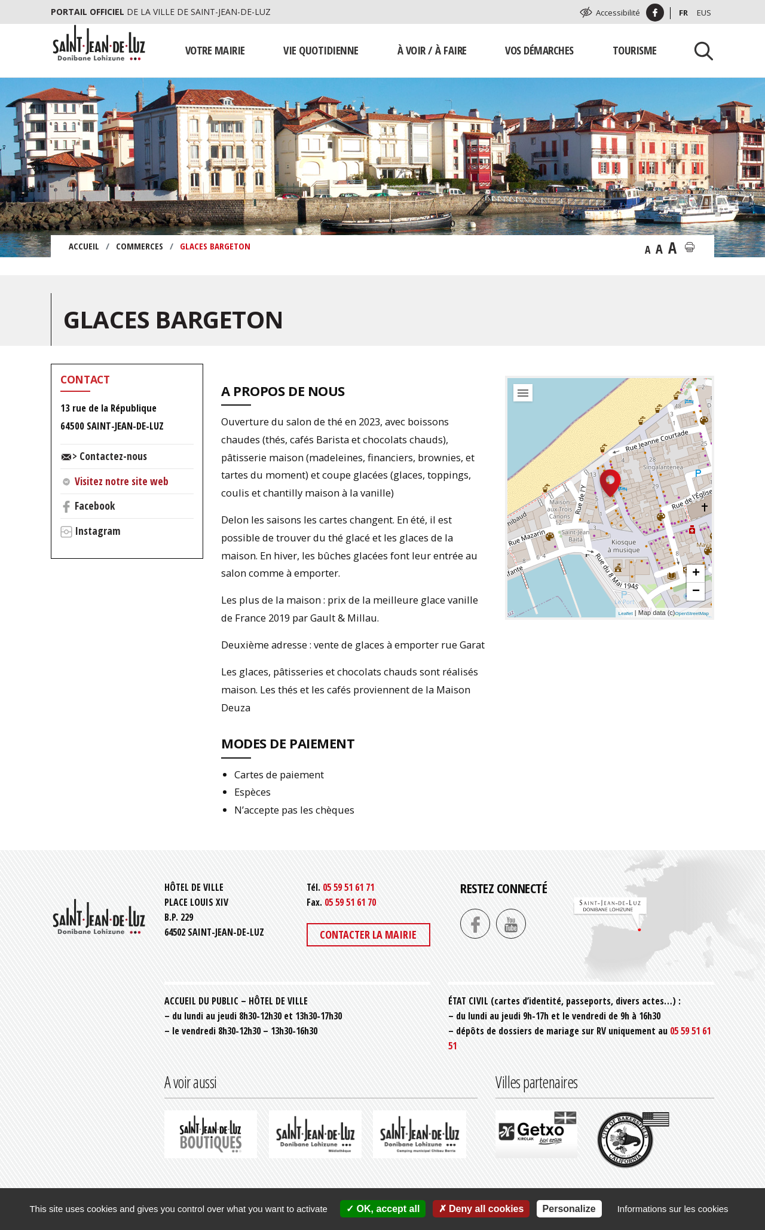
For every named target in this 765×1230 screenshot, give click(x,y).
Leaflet (626, 613)
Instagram (98, 530)
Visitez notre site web (122, 481)
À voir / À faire (432, 49)
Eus (704, 12)
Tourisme (635, 49)
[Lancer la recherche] (699, 50)
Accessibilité (618, 12)
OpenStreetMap (692, 613)
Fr (683, 12)
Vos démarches (539, 49)
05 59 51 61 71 (348, 887)
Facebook (95, 505)
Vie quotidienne (321, 49)
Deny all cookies (481, 1209)
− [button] (696, 592)
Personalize (569, 1209)
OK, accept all (383, 1209)
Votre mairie (215, 49)
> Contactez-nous (109, 456)
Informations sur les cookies (673, 1209)
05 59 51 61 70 (350, 902)
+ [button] (696, 574)
